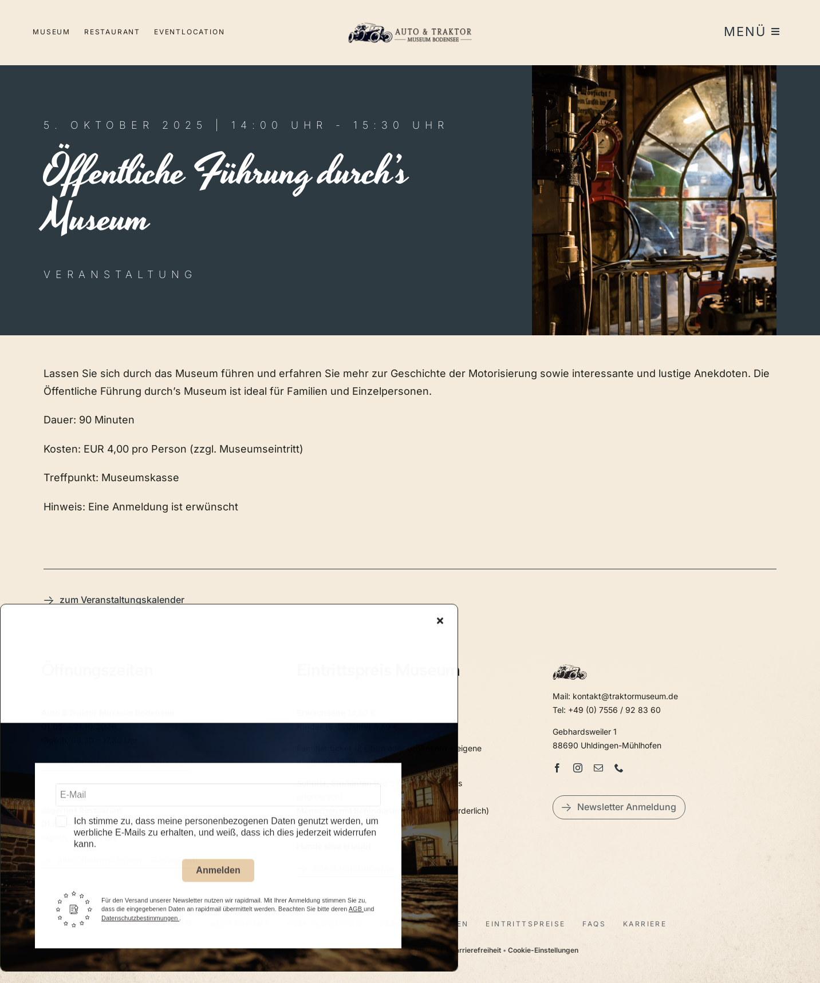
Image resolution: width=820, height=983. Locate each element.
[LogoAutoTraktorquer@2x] (410, 17)
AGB (356, 913)
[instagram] (577, 767)
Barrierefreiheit (476, 950)
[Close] (440, 625)
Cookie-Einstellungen (543, 950)
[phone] (619, 767)
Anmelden (218, 874)
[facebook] (557, 767)
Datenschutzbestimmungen (140, 922)
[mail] (598, 767)
